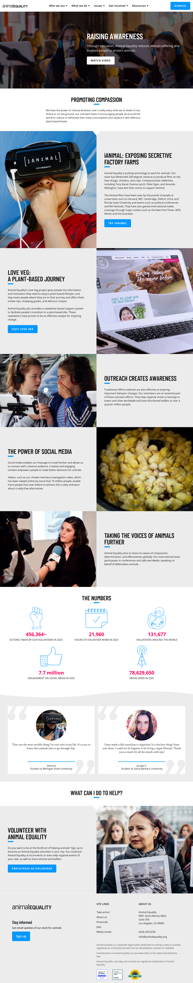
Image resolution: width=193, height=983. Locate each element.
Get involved (118, 6)
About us (101, 917)
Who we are (58, 6)
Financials (102, 922)
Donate (180, 6)
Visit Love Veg (23, 329)
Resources (140, 6)
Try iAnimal (117, 223)
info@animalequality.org (153, 936)
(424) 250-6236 (147, 932)
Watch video (101, 60)
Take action (103, 912)
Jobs (98, 927)
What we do (80, 6)
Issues (99, 6)
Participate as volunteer (32, 868)
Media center (104, 932)
